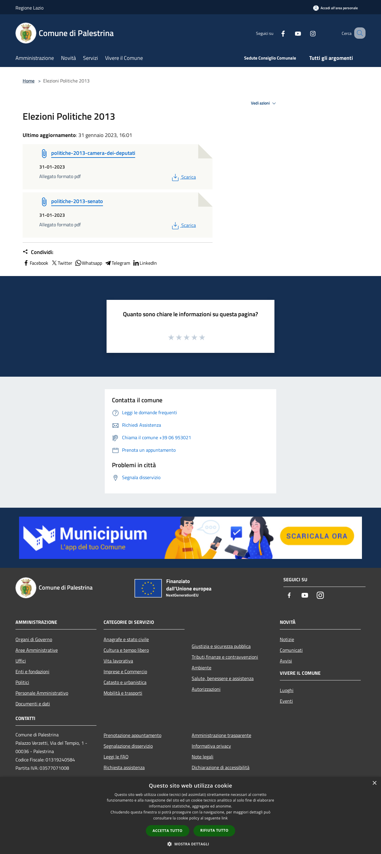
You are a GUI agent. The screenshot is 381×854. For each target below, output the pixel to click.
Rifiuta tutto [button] (214, 830)
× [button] (374, 783)
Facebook (35, 263)
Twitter (61, 263)
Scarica (183, 176)
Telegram (117, 263)
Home (29, 80)
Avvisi (286, 660)
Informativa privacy (211, 745)
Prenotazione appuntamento (132, 735)
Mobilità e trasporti (123, 692)
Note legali (202, 756)
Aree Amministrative (36, 650)
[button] (190, 844)
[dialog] (190, 815)
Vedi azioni (264, 103)
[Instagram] (305, 33)
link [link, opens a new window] (224, 818)
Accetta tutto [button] (167, 830)
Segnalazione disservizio (128, 745)
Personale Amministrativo (41, 692)
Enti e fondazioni (32, 671)
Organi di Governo (33, 639)
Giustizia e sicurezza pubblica (221, 646)
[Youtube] (290, 33)
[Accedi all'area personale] (335, 8)
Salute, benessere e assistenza (223, 678)
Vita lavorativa (118, 660)
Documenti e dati (32, 703)
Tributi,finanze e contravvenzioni (225, 656)
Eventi (286, 701)
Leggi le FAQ (116, 756)
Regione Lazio (29, 7)
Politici (22, 682)
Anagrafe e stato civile (126, 639)
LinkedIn (144, 263)
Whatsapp (88, 263)
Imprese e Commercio (125, 671)
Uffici (20, 660)
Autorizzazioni (206, 689)
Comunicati (291, 650)
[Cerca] (358, 33)
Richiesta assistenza (124, 767)
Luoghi (286, 690)
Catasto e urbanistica (125, 682)
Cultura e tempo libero (126, 650)
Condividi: (38, 252)
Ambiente (201, 667)
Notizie (287, 639)
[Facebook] (276, 33)
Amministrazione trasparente (221, 735)
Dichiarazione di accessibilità (220, 767)
